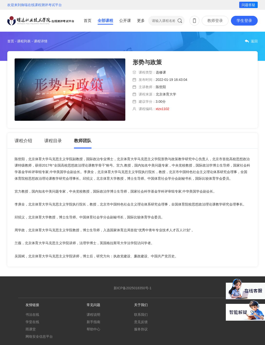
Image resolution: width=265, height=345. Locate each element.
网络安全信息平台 (39, 336)
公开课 (125, 21)
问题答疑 (248, 5)
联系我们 (141, 315)
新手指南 (93, 322)
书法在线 (32, 315)
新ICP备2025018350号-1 (133, 288)
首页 (87, 21)
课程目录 (53, 140)
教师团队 (82, 140)
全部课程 (105, 21)
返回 (254, 41)
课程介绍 (23, 140)
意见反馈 (141, 322)
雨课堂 (31, 329)
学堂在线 (32, 322)
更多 (141, 21)
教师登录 (215, 21)
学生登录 (244, 21)
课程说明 (93, 315)
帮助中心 (93, 329)
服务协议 (141, 329)
